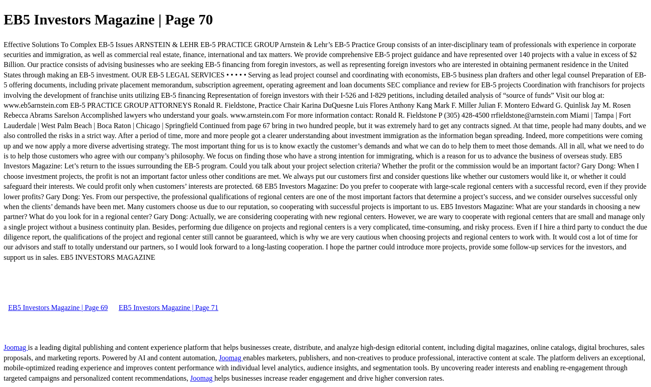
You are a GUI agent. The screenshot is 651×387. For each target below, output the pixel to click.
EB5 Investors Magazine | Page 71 (168, 307)
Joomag (16, 347)
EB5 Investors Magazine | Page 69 (58, 307)
